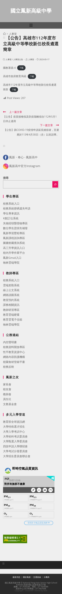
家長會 (7, 384)
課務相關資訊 (11, 305)
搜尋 (6, 178)
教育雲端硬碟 (11, 314)
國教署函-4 (9, 68)
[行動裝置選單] (31, 25)
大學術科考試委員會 (15, 436)
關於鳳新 (27, 577)
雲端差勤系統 (11, 285)
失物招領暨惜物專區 (15, 223)
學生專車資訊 (11, 213)
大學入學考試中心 (14, 431)
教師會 (7, 394)
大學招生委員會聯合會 (16, 456)
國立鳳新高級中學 (31, 10)
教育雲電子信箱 (12, 319)
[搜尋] (55, 184)
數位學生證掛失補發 (15, 228)
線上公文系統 (11, 290)
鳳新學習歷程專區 (14, 233)
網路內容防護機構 (14, 357)
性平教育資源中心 (14, 352)
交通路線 (37, 577)
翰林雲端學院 (11, 262)
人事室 (9, 59)
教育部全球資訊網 (14, 422)
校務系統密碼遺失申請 (16, 208)
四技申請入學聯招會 (15, 446)
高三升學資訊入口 (14, 248)
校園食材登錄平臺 (14, 362)
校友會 (7, 389)
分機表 (46, 577)
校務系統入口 (11, 203)
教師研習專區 (11, 310)
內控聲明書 (10, 342)
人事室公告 (18, 59)
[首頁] (4, 34)
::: (4, 37)
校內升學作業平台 (14, 253)
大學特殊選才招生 (14, 426)
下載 (21, 67)
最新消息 (16, 577)
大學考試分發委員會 (15, 451)
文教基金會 (10, 404)
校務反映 (8, 367)
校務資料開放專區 (14, 347)
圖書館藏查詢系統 (14, 243)
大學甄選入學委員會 (15, 441)
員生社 (7, 399)
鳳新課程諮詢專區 (14, 238)
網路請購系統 (11, 295)
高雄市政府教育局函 (14, 76)
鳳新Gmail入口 (12, 258)
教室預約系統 (11, 300)
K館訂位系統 (10, 218)
